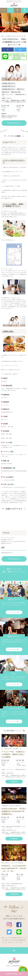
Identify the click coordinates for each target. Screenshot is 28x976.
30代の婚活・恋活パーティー (8, 83)
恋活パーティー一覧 (15, 92)
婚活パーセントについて (3, 10)
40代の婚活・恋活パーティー (8, 86)
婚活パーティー (20, 89)
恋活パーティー (5, 92)
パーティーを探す (10, 10)
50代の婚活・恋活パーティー (8, 89)
